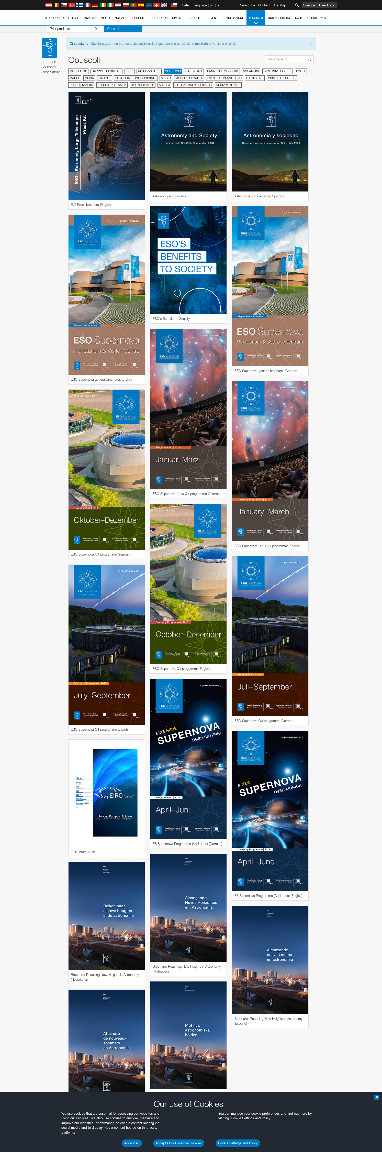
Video (105, 18)
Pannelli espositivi (223, 71)
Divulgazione (233, 18)
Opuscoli (105, 29)
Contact (264, 5)
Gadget (104, 78)
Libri (129, 71)
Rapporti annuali (106, 71)
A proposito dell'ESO (61, 18)
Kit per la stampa (112, 85)
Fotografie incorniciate (135, 78)
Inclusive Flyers (277, 71)
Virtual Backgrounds (193, 85)
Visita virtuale (228, 85)
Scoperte (196, 18)
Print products (69, 29)
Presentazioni (81, 85)
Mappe (75, 78)
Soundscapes (142, 85)
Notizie (120, 18)
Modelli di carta (189, 78)
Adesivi (164, 85)
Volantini (251, 71)
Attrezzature (149, 71)
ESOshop (137, 18)
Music (166, 78)
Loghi (301, 71)
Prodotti (255, 21)
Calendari (194, 71)
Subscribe (247, 5)
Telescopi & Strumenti (166, 18)
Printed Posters (282, 78)
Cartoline (254, 78)
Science (309, 5)
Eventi (213, 18)
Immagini (89, 18)
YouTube (49, 1148)
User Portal (327, 5)
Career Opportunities (312, 18)
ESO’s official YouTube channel (158, 1148)
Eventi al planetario (224, 78)
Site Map (279, 5)
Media (89, 78)
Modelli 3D (78, 71)
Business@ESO (279, 18)
